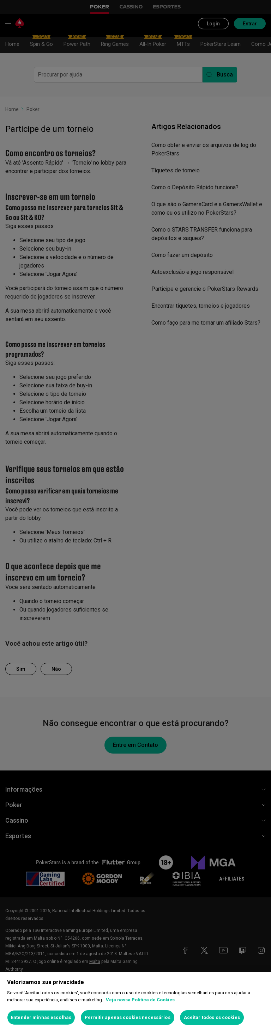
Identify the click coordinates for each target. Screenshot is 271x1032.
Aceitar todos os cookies (212, 1017)
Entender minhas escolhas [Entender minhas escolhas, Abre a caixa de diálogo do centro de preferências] (41, 1017)
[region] (135, 1002)
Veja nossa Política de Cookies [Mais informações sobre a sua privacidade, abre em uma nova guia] (140, 999)
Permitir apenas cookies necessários (127, 1017)
